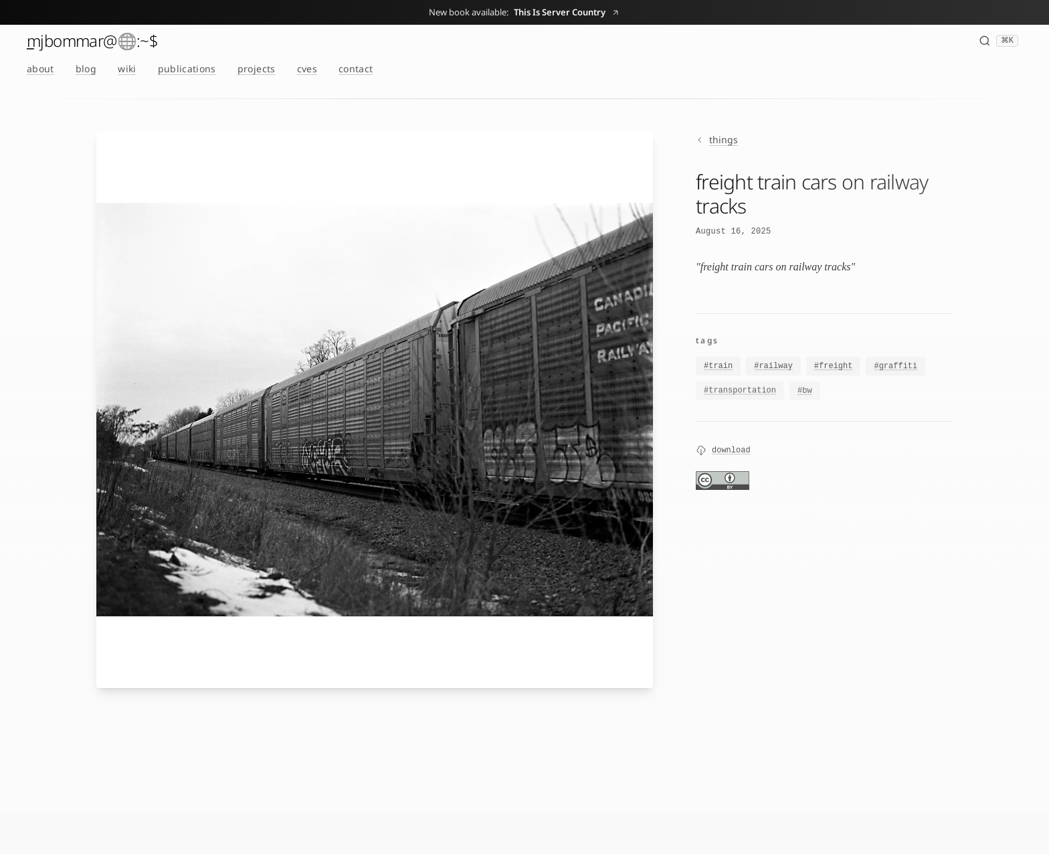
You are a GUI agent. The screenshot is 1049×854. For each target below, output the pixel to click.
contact (356, 68)
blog (86, 68)
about (40, 68)
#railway (773, 366)
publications (187, 68)
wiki (127, 68)
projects (256, 68)
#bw (804, 394)
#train (718, 366)
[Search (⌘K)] (998, 41)
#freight (833, 367)
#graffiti (895, 368)
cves (307, 68)
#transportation (740, 393)
